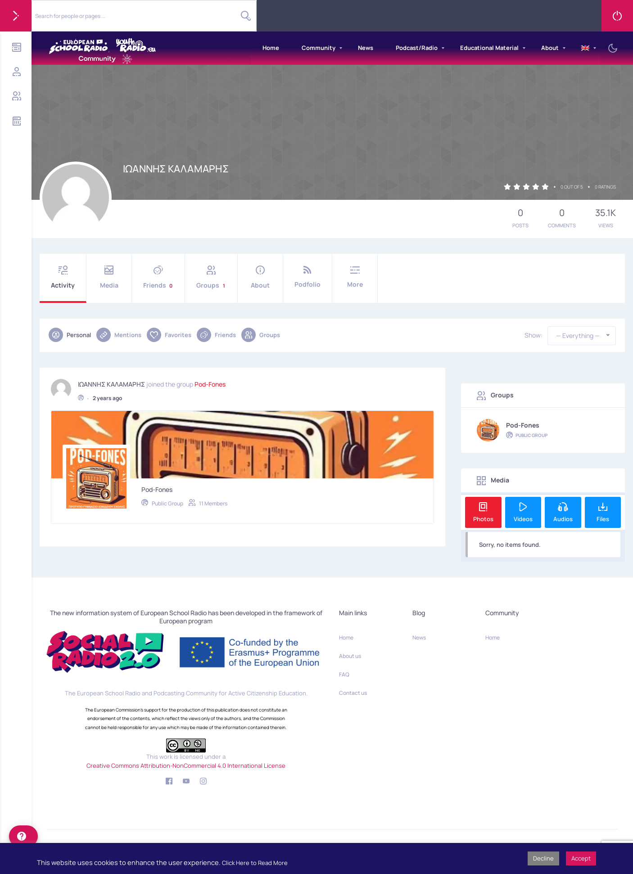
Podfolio (307, 277)
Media (109, 277)
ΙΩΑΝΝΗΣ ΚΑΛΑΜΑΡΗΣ (111, 381)
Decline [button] (543, 858)
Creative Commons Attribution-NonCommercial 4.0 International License (185, 765)
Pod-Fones (210, 381)
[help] (23, 836)
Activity (63, 277)
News (365, 48)
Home (270, 48)
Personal (70, 335)
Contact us (353, 693)
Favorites (169, 335)
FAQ (344, 674)
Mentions (118, 335)
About (550, 48)
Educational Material (489, 48)
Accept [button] (581, 858)
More (355, 277)
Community (318, 48)
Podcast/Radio (417, 48)
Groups (211, 277)
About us (350, 656)
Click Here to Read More (255, 863)
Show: (533, 335)
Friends (158, 277)
